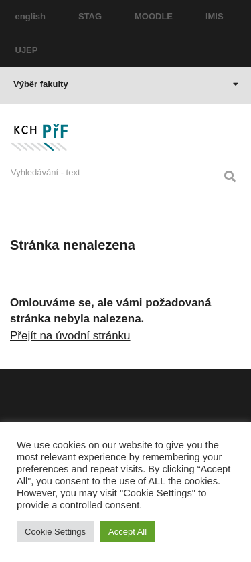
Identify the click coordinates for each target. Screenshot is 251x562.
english (30, 16)
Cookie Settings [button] (55, 532)
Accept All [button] (127, 532)
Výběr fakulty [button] (125, 84)
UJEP (26, 50)
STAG (90, 16)
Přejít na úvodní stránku (70, 335)
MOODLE (154, 16)
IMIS (214, 16)
